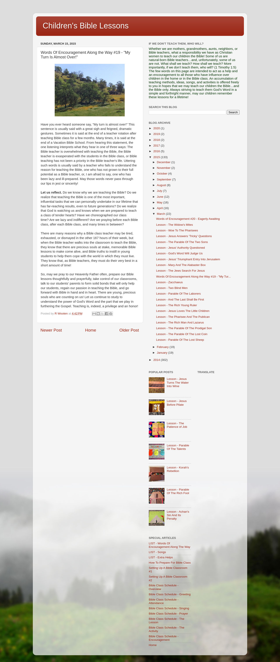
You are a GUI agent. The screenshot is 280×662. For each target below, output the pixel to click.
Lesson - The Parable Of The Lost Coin (181, 334)
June (160, 196)
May (160, 202)
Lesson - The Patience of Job (177, 425)
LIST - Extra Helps (161, 557)
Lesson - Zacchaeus (169, 282)
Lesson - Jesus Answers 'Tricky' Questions (184, 236)
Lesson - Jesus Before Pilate (177, 402)
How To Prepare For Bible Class (170, 562)
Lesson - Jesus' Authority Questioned (180, 247)
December (164, 162)
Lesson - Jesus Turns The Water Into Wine (178, 382)
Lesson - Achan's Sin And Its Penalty (178, 515)
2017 (157, 145)
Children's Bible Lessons (86, 25)
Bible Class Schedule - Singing (169, 608)
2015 (157, 157)
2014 (157, 360)
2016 (157, 151)
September (164, 179)
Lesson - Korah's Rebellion (178, 469)
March (161, 213)
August (162, 185)
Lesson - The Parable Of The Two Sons (182, 242)
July (160, 190)
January (162, 352)
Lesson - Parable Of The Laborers (178, 293)
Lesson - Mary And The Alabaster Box (181, 265)
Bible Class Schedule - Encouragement (163, 638)
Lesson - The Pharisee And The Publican (183, 316)
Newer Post (51, 330)
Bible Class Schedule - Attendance (163, 601)
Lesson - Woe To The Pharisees (177, 230)
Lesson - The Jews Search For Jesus (180, 270)
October (162, 173)
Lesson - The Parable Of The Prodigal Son (184, 328)
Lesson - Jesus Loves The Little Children (183, 311)
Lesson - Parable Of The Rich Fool (178, 491)
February (163, 347)
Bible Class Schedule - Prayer (168, 613)
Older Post (129, 330)
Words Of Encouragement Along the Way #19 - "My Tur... (193, 276)
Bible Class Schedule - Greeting (170, 594)
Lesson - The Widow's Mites (174, 224)
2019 (157, 134)
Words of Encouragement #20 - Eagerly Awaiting (188, 218)
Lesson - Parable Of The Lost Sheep (180, 339)
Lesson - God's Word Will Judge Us (179, 253)
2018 (157, 139)
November (164, 167)
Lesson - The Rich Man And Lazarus (180, 322)
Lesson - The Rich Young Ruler (176, 305)
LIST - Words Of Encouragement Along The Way (169, 545)
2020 (157, 128)
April (160, 208)
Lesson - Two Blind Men (172, 288)
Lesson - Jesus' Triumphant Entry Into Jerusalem (188, 259)
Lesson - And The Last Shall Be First (180, 299)
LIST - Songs (157, 552)
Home (90, 330)
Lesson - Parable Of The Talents (178, 447)
